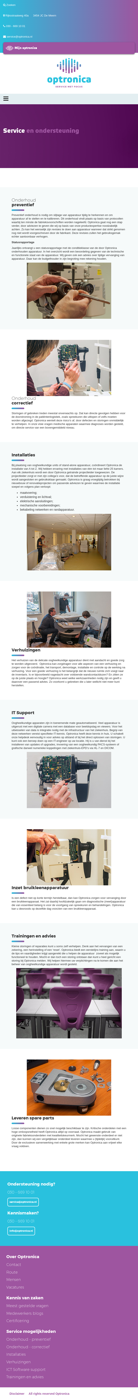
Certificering (17, 1321)
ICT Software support (26, 1369)
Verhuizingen (18, 1362)
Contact (13, 1264)
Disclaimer (16, 1393)
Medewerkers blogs (24, 1313)
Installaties (16, 1354)
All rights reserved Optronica (49, 1393)
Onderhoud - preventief (28, 1339)
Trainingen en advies (25, 1377)
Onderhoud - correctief (28, 1347)
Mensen (13, 1279)
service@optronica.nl (19, 36)
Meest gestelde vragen (27, 1306)
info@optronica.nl (21, 1231)
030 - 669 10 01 (15, 26)
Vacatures (15, 1287)
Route (12, 1272)
